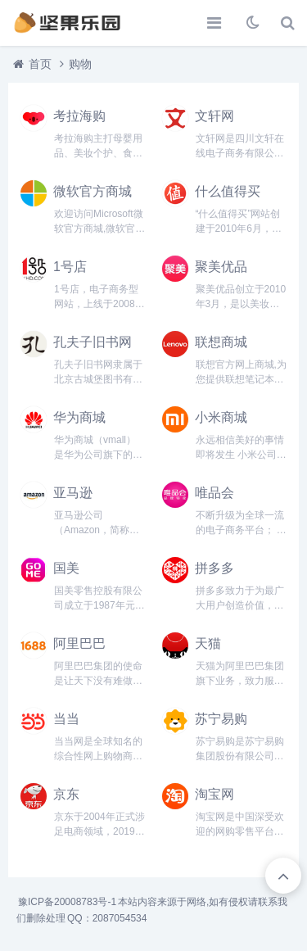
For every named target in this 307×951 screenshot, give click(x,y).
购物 (80, 63)
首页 (40, 63)
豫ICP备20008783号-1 (67, 902)
